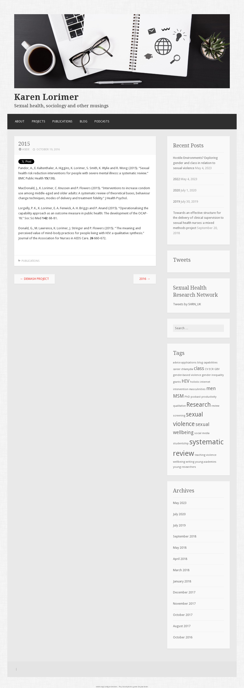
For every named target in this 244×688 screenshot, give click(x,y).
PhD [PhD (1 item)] (187, 396)
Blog (83, 121)
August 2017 (181, 626)
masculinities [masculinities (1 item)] (197, 389)
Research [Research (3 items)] (198, 404)
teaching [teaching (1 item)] (200, 455)
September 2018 (184, 536)
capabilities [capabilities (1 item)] (211, 362)
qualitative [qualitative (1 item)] (179, 405)
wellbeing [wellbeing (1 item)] (179, 461)
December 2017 (184, 592)
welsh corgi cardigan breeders (106, 687)
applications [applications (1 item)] (189, 362)
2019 (176, 201)
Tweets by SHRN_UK (187, 304)
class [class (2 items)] (199, 368)
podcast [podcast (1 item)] (196, 396)
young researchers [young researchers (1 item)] (184, 467)
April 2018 (180, 559)
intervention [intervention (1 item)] (180, 389)
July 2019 (179, 525)
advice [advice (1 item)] (177, 362)
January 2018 (182, 581)
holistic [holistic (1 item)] (194, 381)
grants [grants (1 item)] (177, 381)
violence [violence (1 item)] (211, 455)
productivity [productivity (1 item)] (208, 396)
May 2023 (179, 503)
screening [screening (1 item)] (179, 415)
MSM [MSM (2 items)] (178, 396)
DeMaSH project (34, 279)
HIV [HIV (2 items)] (185, 381)
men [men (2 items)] (211, 388)
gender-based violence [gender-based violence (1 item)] (187, 375)
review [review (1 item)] (215, 405)
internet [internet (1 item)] (205, 381)
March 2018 (181, 570)
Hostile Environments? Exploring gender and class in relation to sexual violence (195, 163)
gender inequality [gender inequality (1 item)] (213, 375)
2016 (144, 279)
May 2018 (179, 547)
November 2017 (184, 603)
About (19, 121)
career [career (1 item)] (176, 369)
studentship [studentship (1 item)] (181, 443)
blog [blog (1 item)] (200, 362)
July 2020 (179, 514)
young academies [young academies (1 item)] (205, 461)
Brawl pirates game (129, 687)
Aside (26, 149)
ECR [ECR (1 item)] (211, 369)
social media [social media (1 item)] (201, 433)
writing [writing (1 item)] (190, 461)
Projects (38, 121)
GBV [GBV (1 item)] (217, 369)
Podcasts (101, 121)
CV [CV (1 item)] (206, 369)
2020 (176, 190)
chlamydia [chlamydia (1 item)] (187, 369)
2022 (176, 179)
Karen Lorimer (46, 97)
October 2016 (182, 637)
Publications (62, 121)
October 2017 (182, 615)
